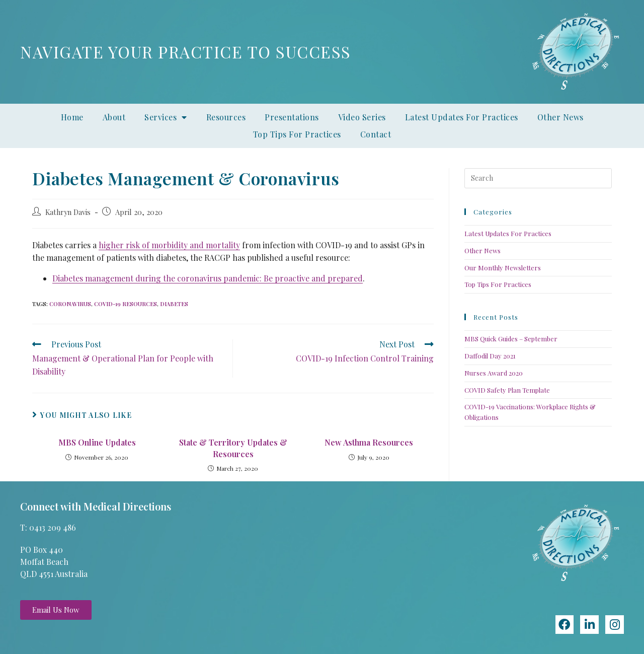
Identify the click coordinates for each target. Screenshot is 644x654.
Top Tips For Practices (297, 134)
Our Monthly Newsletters (502, 267)
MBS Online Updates (97, 442)
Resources (226, 117)
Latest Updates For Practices (461, 117)
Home (72, 117)
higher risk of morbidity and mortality (169, 245)
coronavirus (70, 304)
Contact (375, 134)
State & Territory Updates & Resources (233, 448)
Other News (560, 117)
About (114, 117)
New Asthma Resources (369, 442)
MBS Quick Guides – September (510, 338)
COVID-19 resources (125, 304)
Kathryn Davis (68, 212)
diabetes (174, 304)
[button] (56, 610)
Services (165, 117)
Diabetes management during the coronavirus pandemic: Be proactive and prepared (207, 278)
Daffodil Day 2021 (490, 355)
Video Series (362, 117)
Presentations (292, 117)
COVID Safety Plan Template (507, 390)
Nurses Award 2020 (493, 373)
